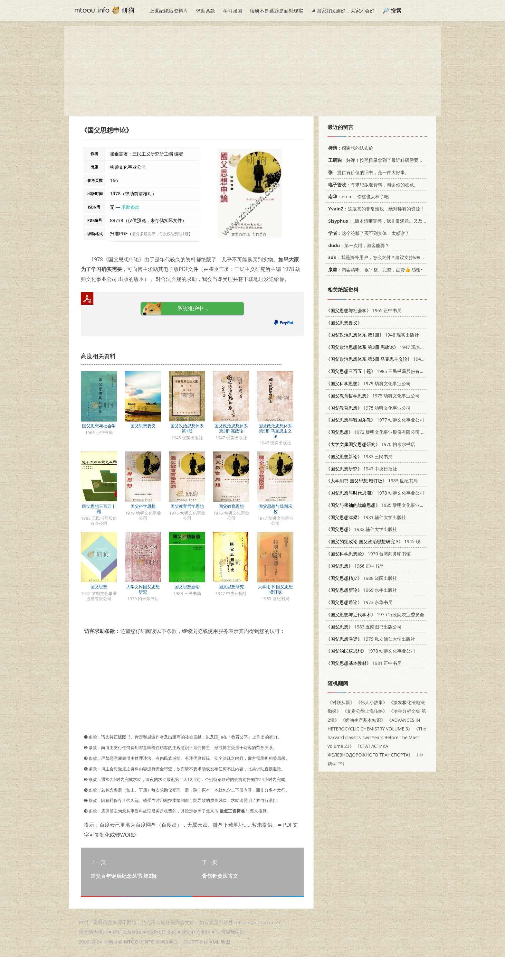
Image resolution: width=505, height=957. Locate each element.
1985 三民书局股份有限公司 (379, 371)
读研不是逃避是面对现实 (276, 10)
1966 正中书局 (355, 566)
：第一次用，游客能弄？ (357, 245)
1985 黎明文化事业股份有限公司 (386, 505)
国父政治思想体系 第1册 (187, 428)
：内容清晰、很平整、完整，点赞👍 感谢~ (374, 269)
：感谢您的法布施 (349, 148)
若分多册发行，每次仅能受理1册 (160, 234)
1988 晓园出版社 (361, 578)
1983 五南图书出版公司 (364, 627)
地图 (225, 941)
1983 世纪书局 (372, 481)
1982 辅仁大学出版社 (361, 529)
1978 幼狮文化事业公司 (375, 493)
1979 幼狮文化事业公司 (368, 383)
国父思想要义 (143, 426)
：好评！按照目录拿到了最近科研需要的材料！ (381, 160)
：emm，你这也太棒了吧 (357, 196)
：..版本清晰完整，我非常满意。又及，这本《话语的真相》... (398, 221)
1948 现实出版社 (372, 335)
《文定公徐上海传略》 (364, 711)
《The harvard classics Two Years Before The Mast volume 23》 (377, 737)
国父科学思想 (143, 506)
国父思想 (99, 587)
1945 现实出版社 (382, 541)
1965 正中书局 (364, 310)
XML (214, 941)
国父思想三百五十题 (99, 508)
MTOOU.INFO (139, 941)
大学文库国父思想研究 (143, 589)
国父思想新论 (187, 587)
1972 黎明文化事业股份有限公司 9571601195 (386, 432)
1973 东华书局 (359, 602)
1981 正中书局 (364, 663)
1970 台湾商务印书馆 (368, 554)
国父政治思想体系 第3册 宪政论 (231, 428)
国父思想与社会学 (99, 426)
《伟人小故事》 (371, 702)
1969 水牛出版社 (361, 590)
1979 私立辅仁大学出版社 (370, 639)
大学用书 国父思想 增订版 (275, 589)
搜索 (396, 10)
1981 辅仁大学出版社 (366, 517)
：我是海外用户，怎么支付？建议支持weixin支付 (380, 257)
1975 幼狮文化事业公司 (373, 396)
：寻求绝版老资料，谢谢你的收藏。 (372, 184)
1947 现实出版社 (380, 347)
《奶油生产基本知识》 (363, 720)
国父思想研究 (231, 587)
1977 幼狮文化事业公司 (375, 420)
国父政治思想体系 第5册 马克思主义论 (275, 431)
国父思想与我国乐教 (275, 508)
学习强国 (232, 10)
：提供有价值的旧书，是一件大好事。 (367, 172)
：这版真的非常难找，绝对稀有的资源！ (375, 209)
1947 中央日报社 (361, 469)
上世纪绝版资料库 (168, 10)
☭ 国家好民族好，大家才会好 (343, 10)
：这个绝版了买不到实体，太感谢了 (367, 233)
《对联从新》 (341, 702)
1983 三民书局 (359, 456)
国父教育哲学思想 (187, 506)
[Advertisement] (252, 71)
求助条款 (205, 10)
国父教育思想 (231, 506)
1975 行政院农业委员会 (375, 614)
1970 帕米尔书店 (370, 444)
